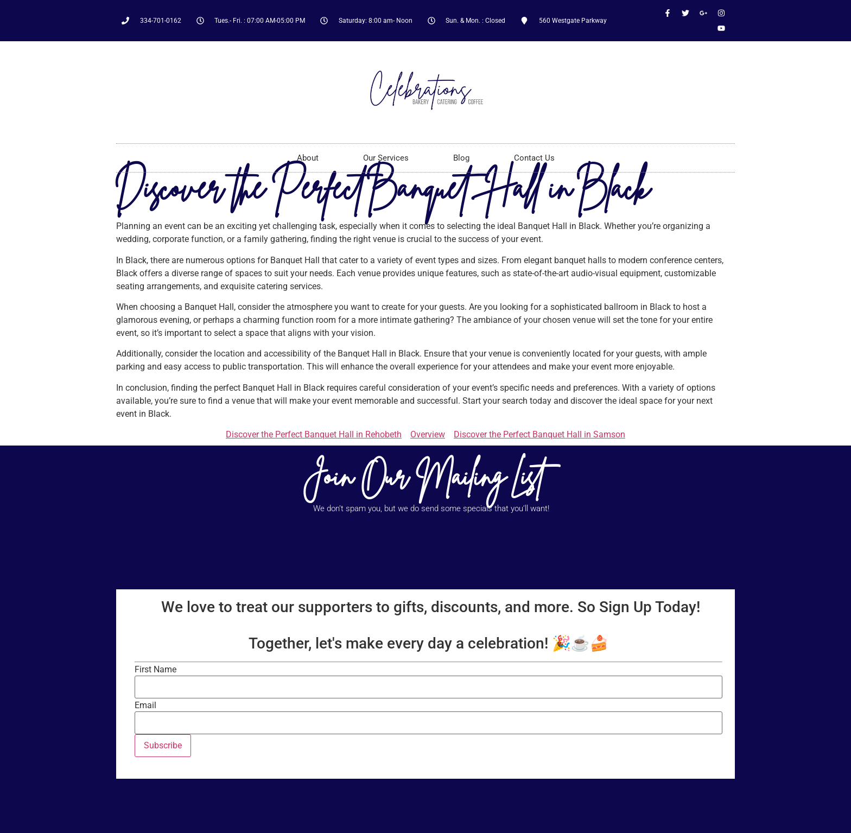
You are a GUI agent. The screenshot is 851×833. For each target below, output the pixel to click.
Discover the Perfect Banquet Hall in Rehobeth (314, 434)
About (308, 158)
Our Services (386, 158)
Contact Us (534, 158)
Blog (461, 158)
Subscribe (163, 745)
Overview (427, 434)
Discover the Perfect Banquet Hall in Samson (539, 434)
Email (145, 705)
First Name (155, 669)
